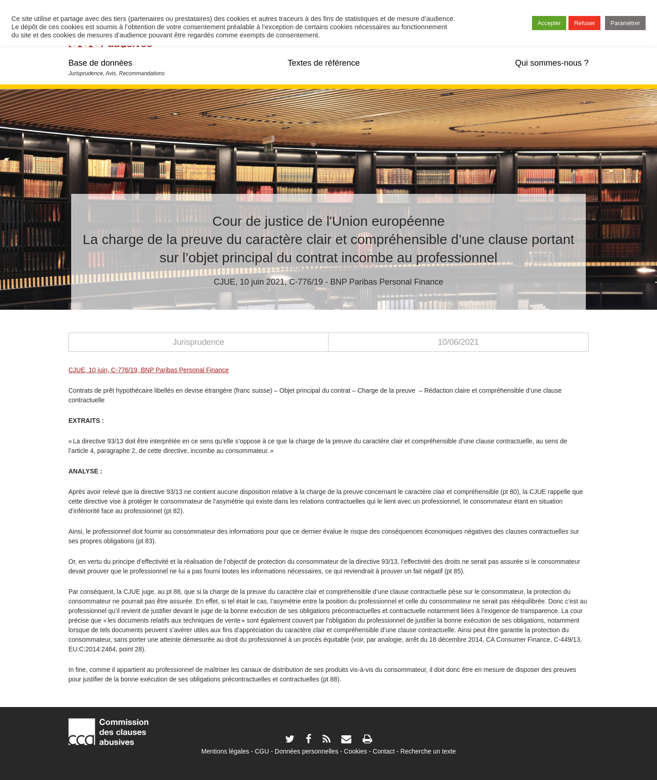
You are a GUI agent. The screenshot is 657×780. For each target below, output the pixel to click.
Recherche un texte (428, 751)
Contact (384, 751)
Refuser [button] (584, 23)
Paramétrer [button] (625, 23)
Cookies (355, 751)
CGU (262, 751)
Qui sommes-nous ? (552, 63)
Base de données (100, 63)
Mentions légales (225, 751)
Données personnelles (306, 751)
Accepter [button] (549, 23)
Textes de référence (323, 63)
